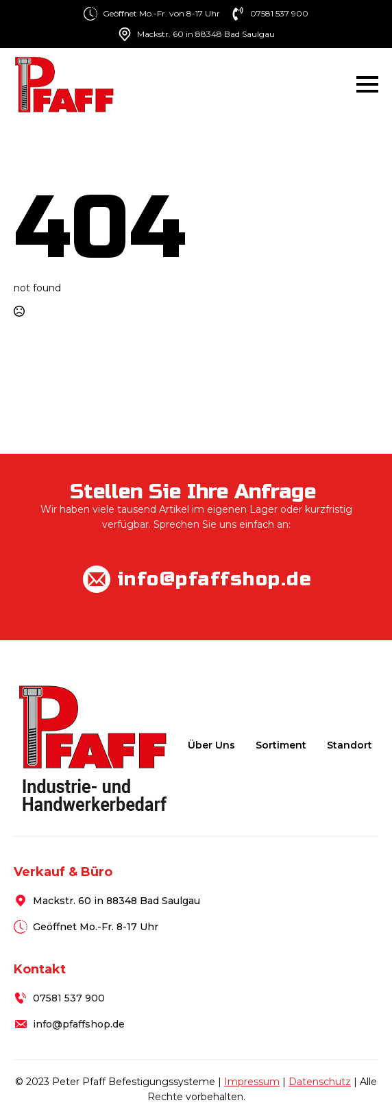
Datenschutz (320, 1082)
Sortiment (281, 745)
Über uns (211, 745)
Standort (349, 745)
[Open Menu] (367, 84)
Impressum (252, 1082)
